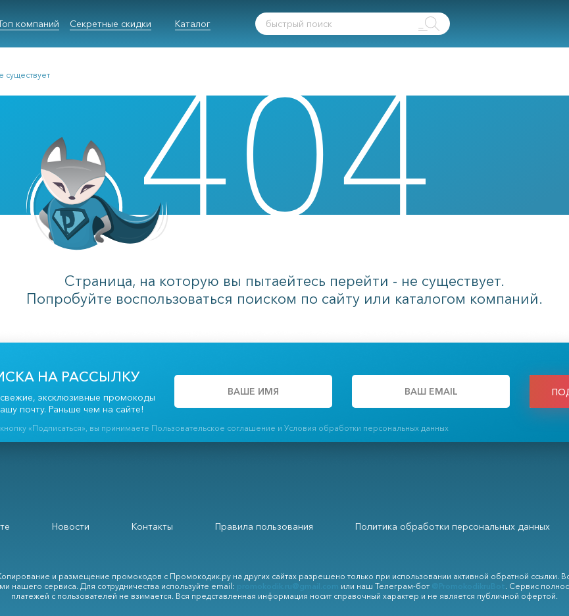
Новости (70, 526)
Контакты (152, 526)
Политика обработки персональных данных (452, 526)
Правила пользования (264, 526)
